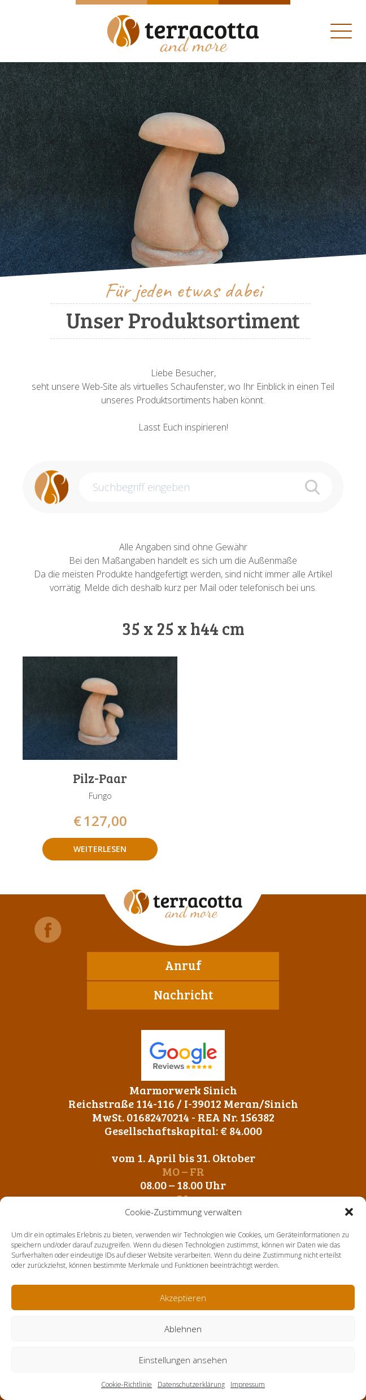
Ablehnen (183, 1328)
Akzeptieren (183, 1297)
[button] (349, 1212)
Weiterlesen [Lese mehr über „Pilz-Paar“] (100, 849)
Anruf (183, 964)
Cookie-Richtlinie (126, 1384)
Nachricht (183, 994)
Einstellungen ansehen (183, 1360)
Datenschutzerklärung (191, 1384)
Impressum (247, 1384)
